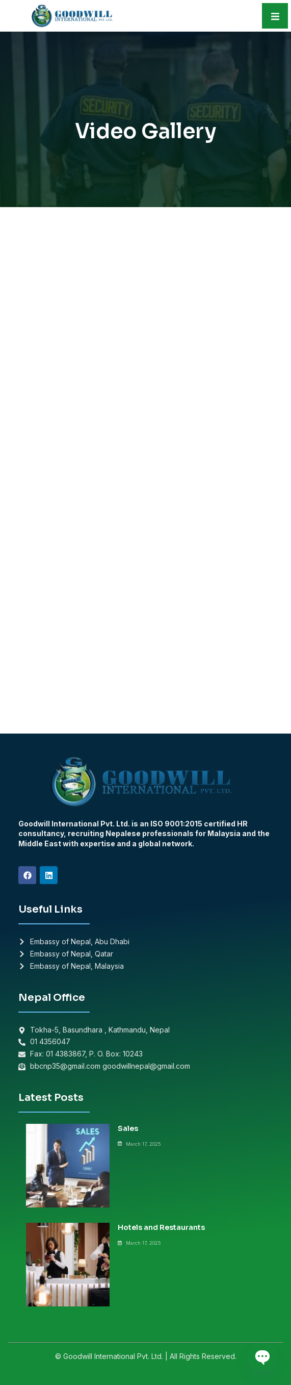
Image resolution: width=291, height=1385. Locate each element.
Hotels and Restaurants (161, 1227)
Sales (128, 1128)
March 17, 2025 (143, 1144)
